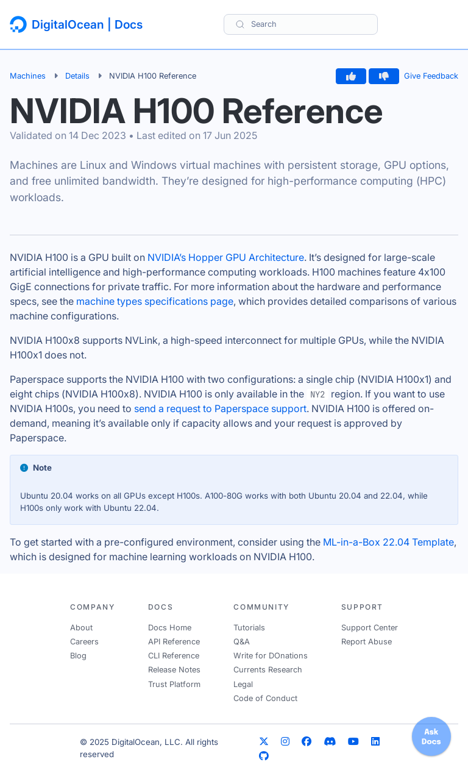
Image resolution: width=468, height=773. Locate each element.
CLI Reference (173, 655)
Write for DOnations (270, 655)
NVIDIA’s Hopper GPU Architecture (225, 257)
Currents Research (267, 669)
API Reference (174, 641)
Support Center (369, 627)
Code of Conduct (265, 698)
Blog (78, 655)
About (81, 627)
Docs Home (169, 627)
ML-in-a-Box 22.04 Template (388, 542)
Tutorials (249, 627)
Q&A (241, 641)
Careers (84, 641)
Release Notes (174, 669)
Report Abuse (366, 641)
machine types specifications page (154, 301)
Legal (243, 684)
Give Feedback (431, 75)
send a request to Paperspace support (220, 408)
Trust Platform (174, 684)
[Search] (301, 24)
